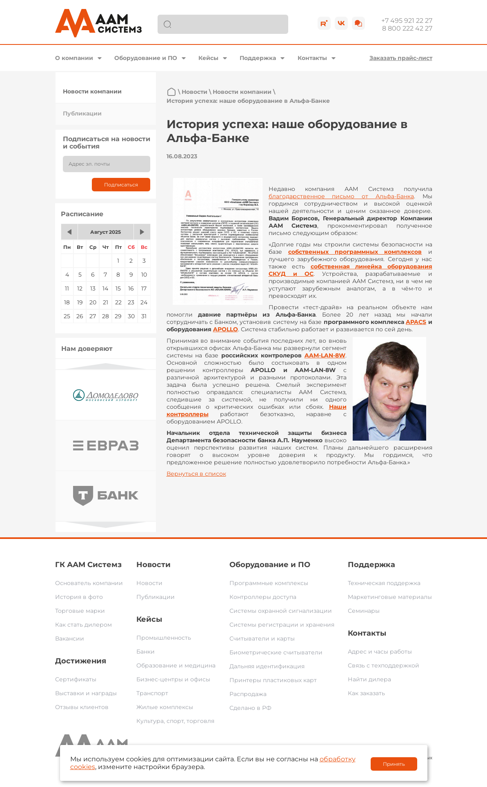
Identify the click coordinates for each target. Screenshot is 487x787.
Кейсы (208, 58)
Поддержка (258, 58)
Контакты (312, 58)
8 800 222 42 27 (407, 28)
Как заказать (366, 693)
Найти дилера (369, 679)
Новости (194, 91)
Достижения (80, 660)
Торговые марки (80, 610)
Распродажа (248, 694)
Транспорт (152, 693)
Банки (145, 651)
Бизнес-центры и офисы (173, 679)
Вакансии (69, 638)
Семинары (364, 610)
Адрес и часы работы (380, 651)
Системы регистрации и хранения (281, 624)
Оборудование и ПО (145, 58)
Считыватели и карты (262, 638)
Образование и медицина (176, 665)
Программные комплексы (268, 583)
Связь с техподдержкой (383, 665)
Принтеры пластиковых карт (273, 680)
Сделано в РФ (250, 708)
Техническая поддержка (384, 583)
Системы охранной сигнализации (280, 610)
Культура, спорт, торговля (175, 721)
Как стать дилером (83, 624)
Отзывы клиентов (82, 707)
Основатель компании (89, 583)
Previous (106, 366)
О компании (74, 58)
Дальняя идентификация (267, 666)
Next (106, 525)
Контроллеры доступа (262, 597)
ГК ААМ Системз (88, 564)
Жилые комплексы (164, 707)
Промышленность (163, 637)
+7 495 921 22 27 (406, 20)
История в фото (79, 597)
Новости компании (92, 91)
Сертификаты (75, 679)
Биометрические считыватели (275, 652)
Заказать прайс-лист (400, 58)
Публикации (82, 113)
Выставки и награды (86, 693)
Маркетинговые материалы (390, 597)
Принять (394, 764)
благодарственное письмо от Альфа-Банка (341, 196)
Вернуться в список (196, 473)
